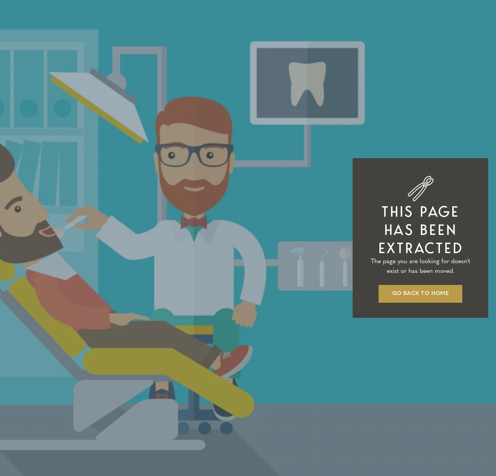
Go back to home (420, 294)
